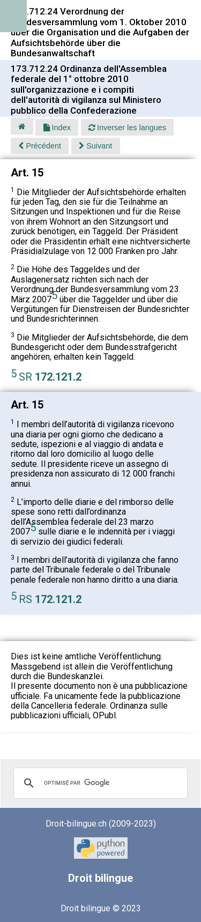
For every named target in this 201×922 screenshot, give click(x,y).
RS (50, 599)
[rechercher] (99, 783)
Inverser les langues (127, 127)
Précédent (39, 146)
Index (57, 127)
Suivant (95, 146)
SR (50, 376)
